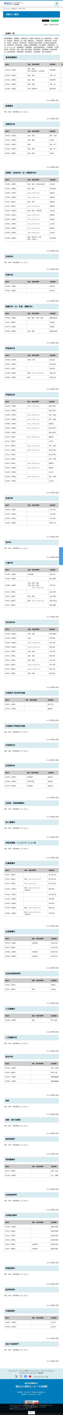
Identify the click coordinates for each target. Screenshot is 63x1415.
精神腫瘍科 (45, 49)
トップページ (6, 8)
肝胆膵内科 (18, 44)
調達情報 (40, 1372)
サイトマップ (12, 1370)
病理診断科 (20, 51)
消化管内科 (23, 42)
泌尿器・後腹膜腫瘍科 (31, 44)
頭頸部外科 (24, 37)
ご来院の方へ (14, 8)
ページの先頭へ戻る (52, 99)
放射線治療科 (11, 51)
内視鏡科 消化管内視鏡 (35, 42)
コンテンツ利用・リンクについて (28, 1370)
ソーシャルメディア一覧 (40, 1376)
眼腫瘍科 (17, 37)
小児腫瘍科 (49, 46)
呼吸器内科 (48, 40)
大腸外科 (15, 42)
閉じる (31, 1412)
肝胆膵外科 (10, 44)
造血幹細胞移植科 (39, 46)
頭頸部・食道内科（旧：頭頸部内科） (41, 37)
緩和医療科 (36, 49)
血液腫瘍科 (28, 46)
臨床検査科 (28, 51)
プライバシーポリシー (48, 1370)
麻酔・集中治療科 (26, 49)
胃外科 (9, 42)
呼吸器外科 (39, 40)
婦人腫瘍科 (42, 44)
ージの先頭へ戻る (53, 166)
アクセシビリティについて (28, 1372)
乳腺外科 (10, 40)
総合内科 (12, 49)
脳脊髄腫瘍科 (8, 37)
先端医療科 (36, 51)
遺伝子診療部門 (47, 51)
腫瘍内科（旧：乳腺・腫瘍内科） (24, 40)
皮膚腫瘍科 (20, 46)
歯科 (18, 49)
